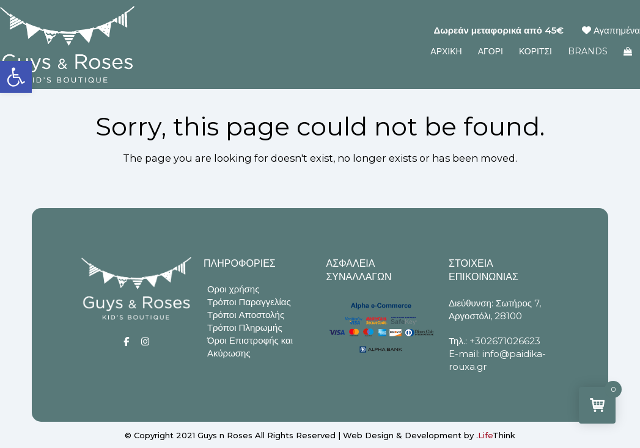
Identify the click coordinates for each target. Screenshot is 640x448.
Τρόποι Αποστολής (245, 314)
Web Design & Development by (429, 435)
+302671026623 (504, 341)
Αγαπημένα (611, 30)
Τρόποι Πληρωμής (244, 327)
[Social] (126, 341)
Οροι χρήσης (233, 289)
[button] (16, 77)
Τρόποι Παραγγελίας (249, 302)
